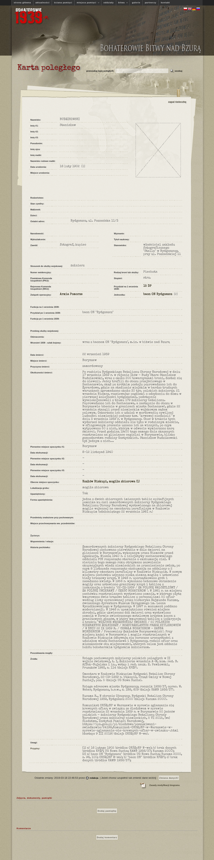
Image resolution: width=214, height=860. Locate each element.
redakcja (94, 778)
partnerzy (150, 2)
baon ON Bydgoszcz (157, 294)
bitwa (122, 2)
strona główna (22, 2)
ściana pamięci (63, 2)
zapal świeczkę (177, 101)
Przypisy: (35, 748)
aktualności (43, 2)
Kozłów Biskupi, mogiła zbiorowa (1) (111, 481)
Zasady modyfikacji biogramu (164, 785)
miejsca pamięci (86, 2)
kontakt (165, 2)
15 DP (147, 286)
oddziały (109, 2)
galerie (136, 2)
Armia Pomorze (71, 294)
